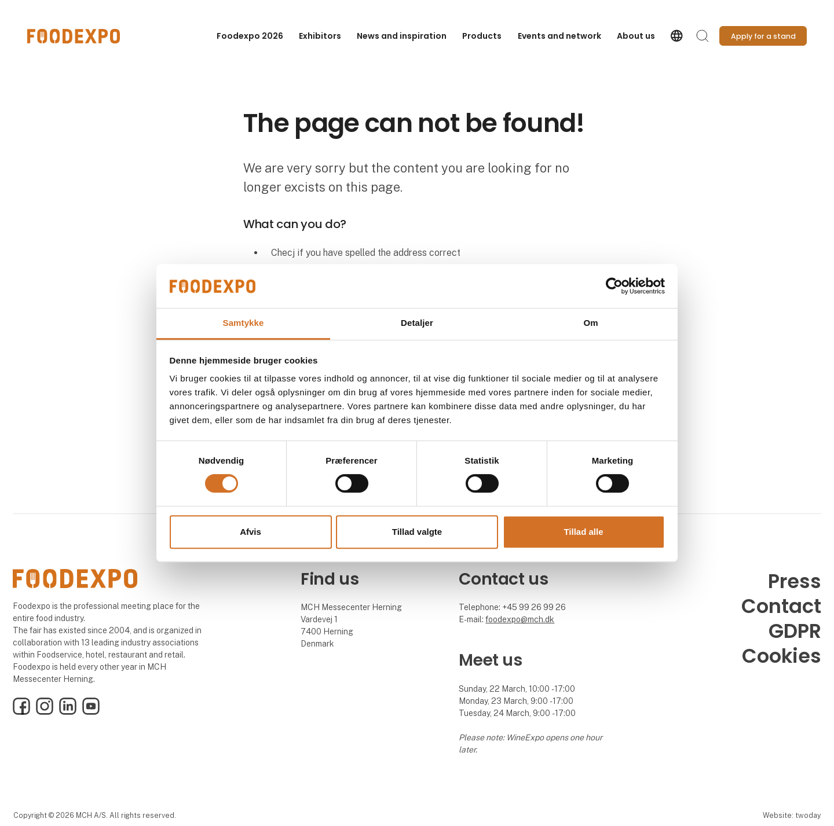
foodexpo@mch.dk (519, 619)
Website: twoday (792, 815)
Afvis (250, 532)
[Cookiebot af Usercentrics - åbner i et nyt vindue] (614, 286)
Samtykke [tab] (243, 323)
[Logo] (73, 36)
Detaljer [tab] (417, 323)
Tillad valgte (417, 532)
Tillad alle (583, 532)
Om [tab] (590, 323)
